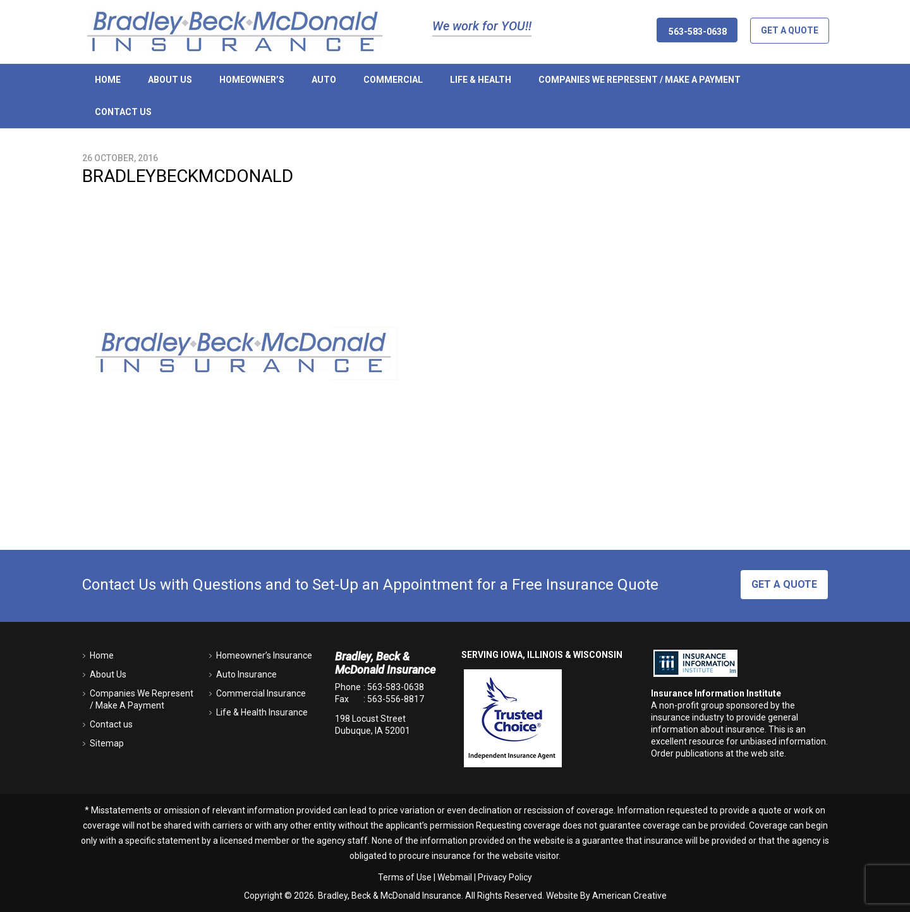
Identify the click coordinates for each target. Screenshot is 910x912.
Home (102, 655)
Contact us (111, 724)
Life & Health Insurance (262, 712)
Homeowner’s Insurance (264, 655)
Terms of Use (405, 877)
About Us (108, 674)
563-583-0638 (395, 687)
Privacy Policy (505, 877)
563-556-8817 (395, 699)
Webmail (454, 877)
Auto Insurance (246, 674)
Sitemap (107, 743)
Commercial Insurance (261, 693)
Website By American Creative (606, 896)
